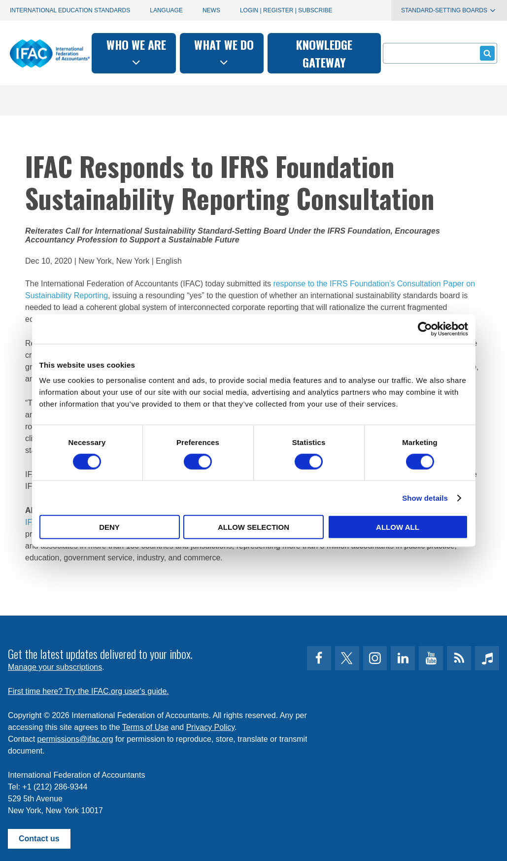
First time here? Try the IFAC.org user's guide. (88, 691)
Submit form (485, 53)
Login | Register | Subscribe (286, 10)
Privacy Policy (210, 727)
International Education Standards (70, 10)
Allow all (397, 527)
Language (166, 10)
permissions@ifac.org (75, 739)
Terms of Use (145, 727)
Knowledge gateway (324, 53)
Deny (109, 527)
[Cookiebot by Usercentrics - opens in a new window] (425, 328)
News (211, 10)
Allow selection (253, 527)
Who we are (136, 52)
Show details (425, 497)
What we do (224, 52)
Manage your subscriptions (55, 667)
